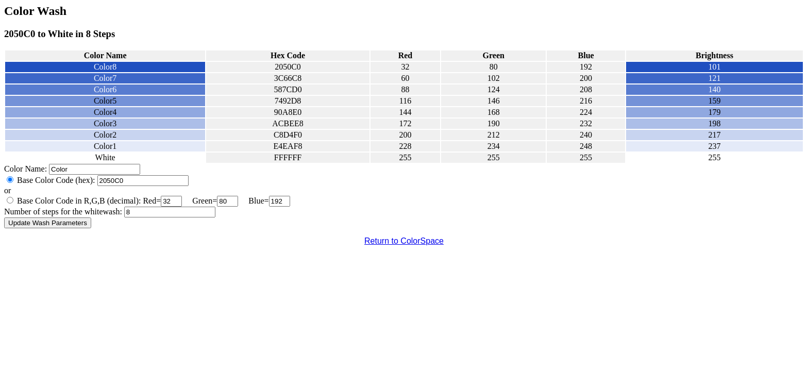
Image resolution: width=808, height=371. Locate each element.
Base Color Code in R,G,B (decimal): (79, 200)
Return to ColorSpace (404, 241)
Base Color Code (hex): (56, 180)
